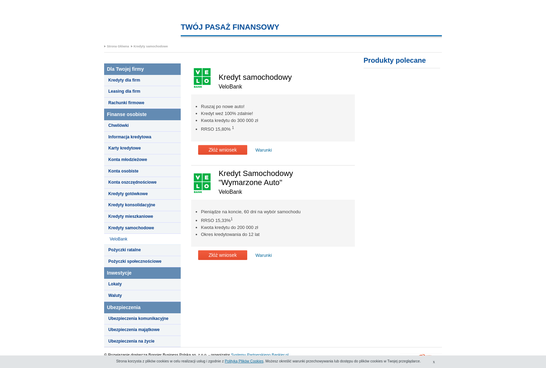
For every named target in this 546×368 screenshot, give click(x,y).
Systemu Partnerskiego (251, 355)
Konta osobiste (123, 171)
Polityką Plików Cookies (244, 361)
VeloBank (118, 239)
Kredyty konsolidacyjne (131, 204)
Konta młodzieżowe (127, 159)
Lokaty (115, 284)
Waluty (115, 295)
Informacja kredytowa (129, 137)
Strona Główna (118, 46)
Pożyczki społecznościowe (135, 261)
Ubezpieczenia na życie (131, 341)
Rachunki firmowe (126, 102)
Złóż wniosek (223, 150)
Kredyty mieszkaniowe (130, 216)
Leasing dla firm (124, 91)
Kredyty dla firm (124, 80)
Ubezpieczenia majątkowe (133, 329)
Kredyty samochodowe (151, 46)
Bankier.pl (280, 355)
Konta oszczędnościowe (132, 182)
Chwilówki (118, 125)
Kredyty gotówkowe (128, 193)
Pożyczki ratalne (124, 249)
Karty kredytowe (124, 148)
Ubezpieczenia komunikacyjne (138, 318)
